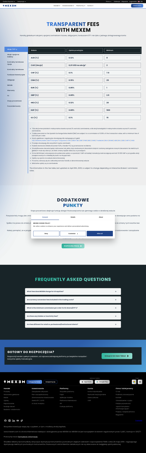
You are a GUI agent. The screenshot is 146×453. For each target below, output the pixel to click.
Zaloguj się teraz (34, 382)
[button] (57, 5)
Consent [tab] (45, 217)
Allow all (100, 233)
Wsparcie (125, 1)
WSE (132, 140)
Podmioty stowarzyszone (125, 394)
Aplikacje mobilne (66, 397)
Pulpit (62, 394)
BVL (119, 140)
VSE (33, 140)
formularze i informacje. (28, 437)
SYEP (89, 400)
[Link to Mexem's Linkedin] (13, 420)
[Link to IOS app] (140, 382)
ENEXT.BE (75, 140)
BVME (111, 140)
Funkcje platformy (66, 406)
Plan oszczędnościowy (40, 394)
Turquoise (62, 140)
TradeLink (100, 140)
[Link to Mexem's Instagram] (9, 420)
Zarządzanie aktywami (40, 391)
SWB (93, 140)
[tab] (16, 49)
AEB (115, 140)
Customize (73, 233)
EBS (123, 140)
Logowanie (133, 1)
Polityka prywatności (123, 403)
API (61, 403)
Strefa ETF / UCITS (38, 400)
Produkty (7, 391)
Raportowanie (9, 403)
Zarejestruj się (50, 382)
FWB (85, 140)
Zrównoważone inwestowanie (43, 397)
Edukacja (117, 1)
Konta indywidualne (95, 391)
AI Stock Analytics (38, 403)
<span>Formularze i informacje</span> (123, 407)
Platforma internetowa (68, 400)
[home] (9, 5)
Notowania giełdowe (11, 394)
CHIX (69, 140)
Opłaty (6, 400)
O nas (118, 391)
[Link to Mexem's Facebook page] (5, 420)
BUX (106, 140)
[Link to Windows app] (134, 382)
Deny (46, 233)
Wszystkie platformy (67, 391)
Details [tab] (73, 217)
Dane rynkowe (93, 397)
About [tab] (101, 217)
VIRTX (128, 140)
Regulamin (119, 415)
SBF (81, 140)
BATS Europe (52, 140)
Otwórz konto (137, 5)
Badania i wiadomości (12, 409)
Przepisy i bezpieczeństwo (125, 412)
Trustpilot (138, 420)
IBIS (89, 140)
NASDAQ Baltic (41, 140)
